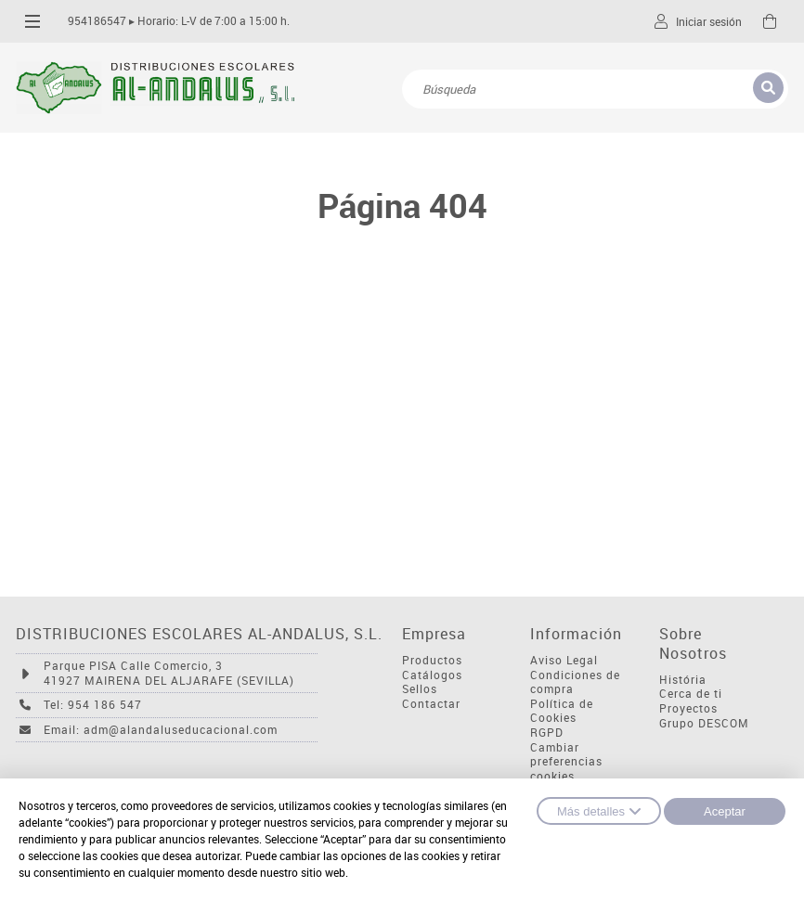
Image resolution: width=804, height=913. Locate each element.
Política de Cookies (561, 711)
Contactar (431, 704)
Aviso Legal (564, 660)
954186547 (97, 21)
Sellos (419, 689)
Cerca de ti (690, 694)
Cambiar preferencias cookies (566, 761)
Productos (432, 660)
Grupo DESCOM (704, 723)
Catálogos (432, 675)
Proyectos (688, 708)
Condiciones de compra (575, 682)
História (683, 680)
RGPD (547, 732)
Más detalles (599, 811)
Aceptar (725, 811)
